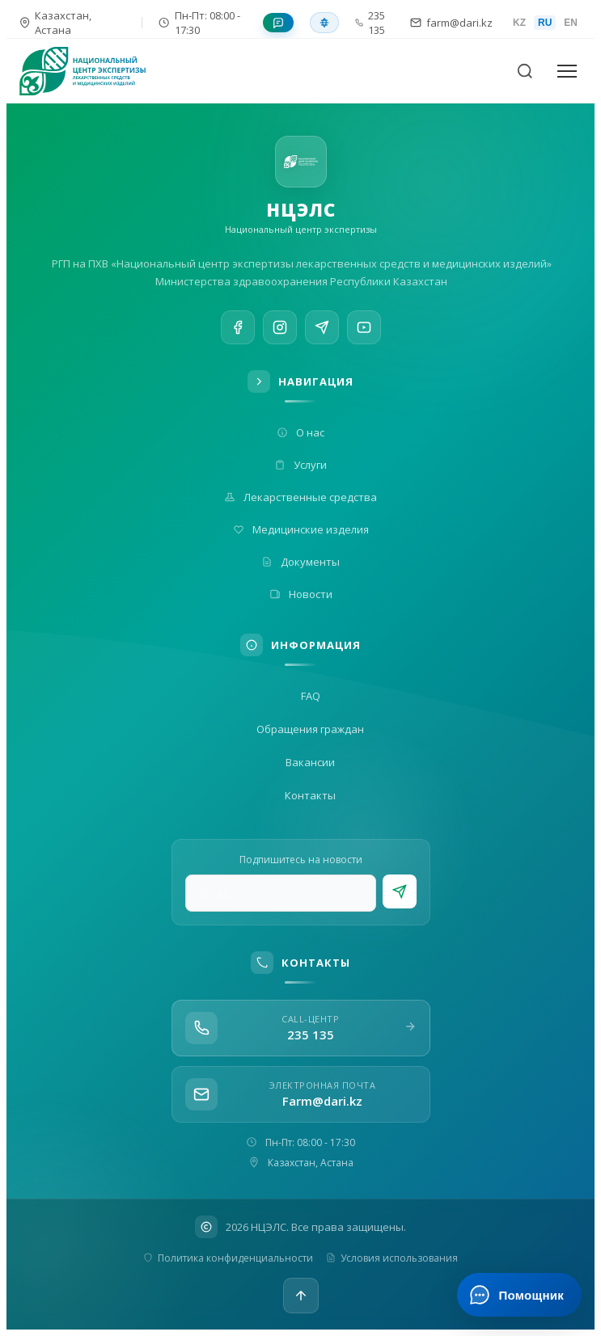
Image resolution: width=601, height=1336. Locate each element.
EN (571, 22)
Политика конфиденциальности (228, 1258)
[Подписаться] (400, 891)
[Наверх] (301, 1295)
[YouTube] (364, 333)
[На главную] (92, 71)
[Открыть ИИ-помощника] (519, 1295)
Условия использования (392, 1258)
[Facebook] (238, 327)
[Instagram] (280, 328)
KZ (519, 22)
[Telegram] (322, 330)
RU (545, 22)
